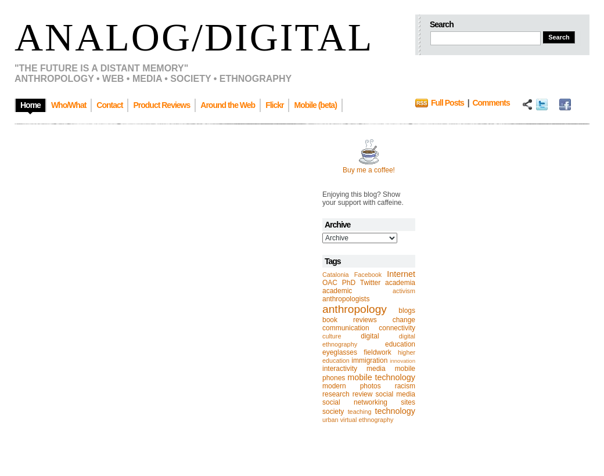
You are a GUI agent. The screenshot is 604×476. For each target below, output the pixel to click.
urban (330, 419)
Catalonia (335, 274)
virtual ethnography (367, 419)
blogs (406, 310)
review (363, 394)
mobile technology (381, 377)
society (333, 412)
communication (345, 328)
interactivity (339, 369)
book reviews (349, 320)
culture (331, 336)
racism (405, 386)
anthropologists (345, 299)
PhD (348, 283)
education (400, 344)
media (376, 369)
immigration (369, 360)
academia (400, 283)
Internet (401, 274)
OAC (329, 283)
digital (370, 336)
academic (337, 291)
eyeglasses (339, 352)
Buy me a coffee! (369, 170)
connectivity (397, 328)
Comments (490, 102)
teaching (360, 411)
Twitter (370, 283)
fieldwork (377, 352)
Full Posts (447, 102)
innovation (402, 361)
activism (404, 290)
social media (395, 394)
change (404, 320)
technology (395, 411)
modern (334, 386)
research (336, 394)
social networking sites (368, 402)
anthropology (354, 309)
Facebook (368, 274)
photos (370, 386)
